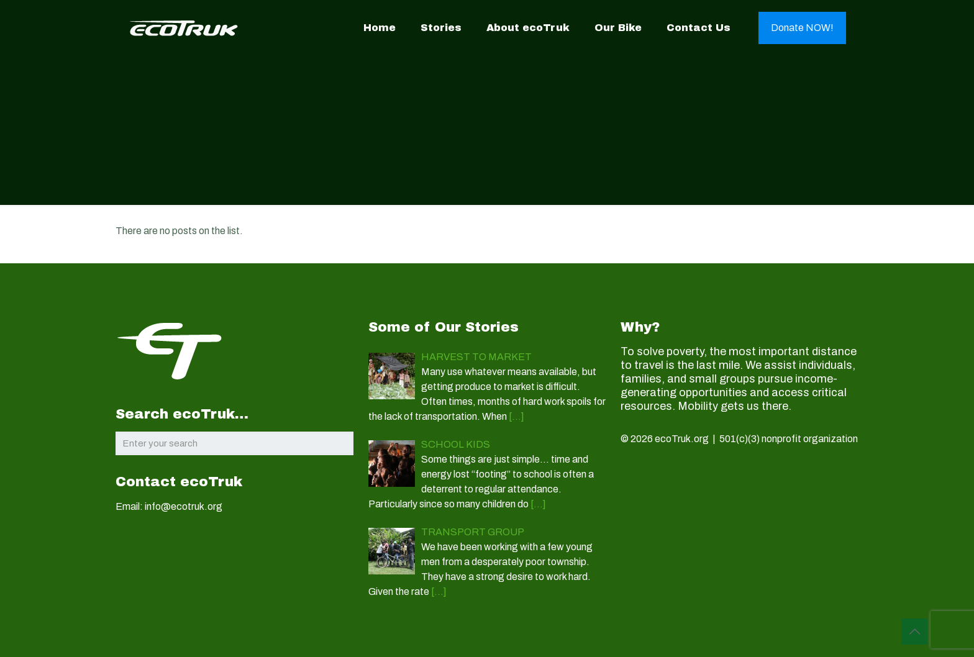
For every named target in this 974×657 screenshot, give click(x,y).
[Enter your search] (234, 443)
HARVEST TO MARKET (476, 356)
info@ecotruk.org (183, 506)
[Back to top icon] (914, 631)
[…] (516, 416)
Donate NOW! (802, 27)
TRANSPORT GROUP (472, 532)
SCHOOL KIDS (455, 444)
